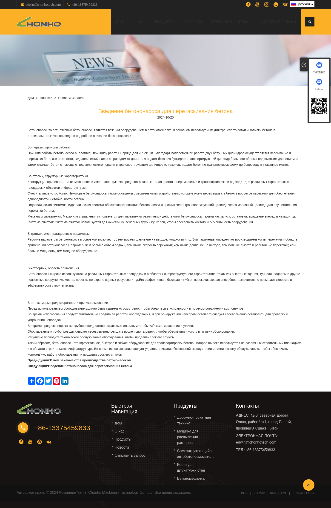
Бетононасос (37, 130)
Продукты (164, 22)
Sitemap (259, 493)
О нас (139, 22)
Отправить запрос (230, 22)
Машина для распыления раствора (188, 437)
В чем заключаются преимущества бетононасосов (90, 360)
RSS (273, 493)
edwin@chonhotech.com (43, 4)
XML (284, 493)
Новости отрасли (71, 98)
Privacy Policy (303, 493)
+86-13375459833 (84, 4)
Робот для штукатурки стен (191, 467)
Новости (193, 22)
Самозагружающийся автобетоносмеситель (195, 454)
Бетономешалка (191, 478)
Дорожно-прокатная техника (194, 420)
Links (244, 493)
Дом (120, 22)
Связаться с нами (277, 22)
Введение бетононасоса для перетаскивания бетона (90, 366)
